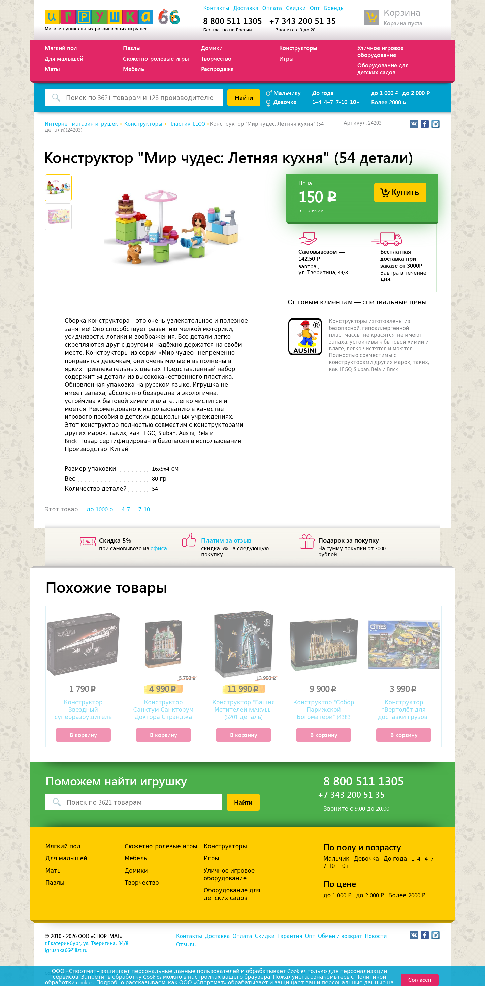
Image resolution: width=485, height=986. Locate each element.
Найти (244, 97)
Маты (52, 68)
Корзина (402, 13)
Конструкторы (298, 48)
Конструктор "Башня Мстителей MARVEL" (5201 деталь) (243, 709)
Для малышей (64, 58)
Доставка (245, 8)
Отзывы (186, 945)
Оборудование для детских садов (383, 68)
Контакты (216, 8)
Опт (315, 8)
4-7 (126, 509)
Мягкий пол (61, 48)
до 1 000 (385, 92)
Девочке (284, 101)
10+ (355, 101)
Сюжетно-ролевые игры (156, 58)
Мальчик (336, 858)
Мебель (133, 68)
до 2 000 (416, 92)
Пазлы (132, 48)
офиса (159, 549)
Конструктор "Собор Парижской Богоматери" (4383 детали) (323, 710)
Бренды (334, 8)
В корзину (83, 734)
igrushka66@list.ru (66, 950)
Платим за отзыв (226, 540)
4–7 (328, 101)
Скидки (295, 8)
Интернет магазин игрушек (81, 124)
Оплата (272, 8)
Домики (212, 48)
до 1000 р (100, 509)
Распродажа (217, 68)
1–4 (316, 101)
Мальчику (287, 92)
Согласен (419, 979)
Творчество (216, 58)
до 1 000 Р (337, 895)
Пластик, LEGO (186, 124)
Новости (376, 936)
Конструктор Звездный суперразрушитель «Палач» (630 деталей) (83, 710)
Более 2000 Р (406, 895)
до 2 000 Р (370, 895)
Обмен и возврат (340, 936)
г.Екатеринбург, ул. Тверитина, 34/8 (86, 943)
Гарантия (289, 936)
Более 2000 (389, 102)
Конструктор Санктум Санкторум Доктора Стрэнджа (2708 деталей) (163, 710)
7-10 (341, 101)
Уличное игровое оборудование (380, 51)
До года (322, 92)
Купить (405, 191)
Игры (286, 58)
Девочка (366, 858)
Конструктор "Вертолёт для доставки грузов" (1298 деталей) (404, 710)
